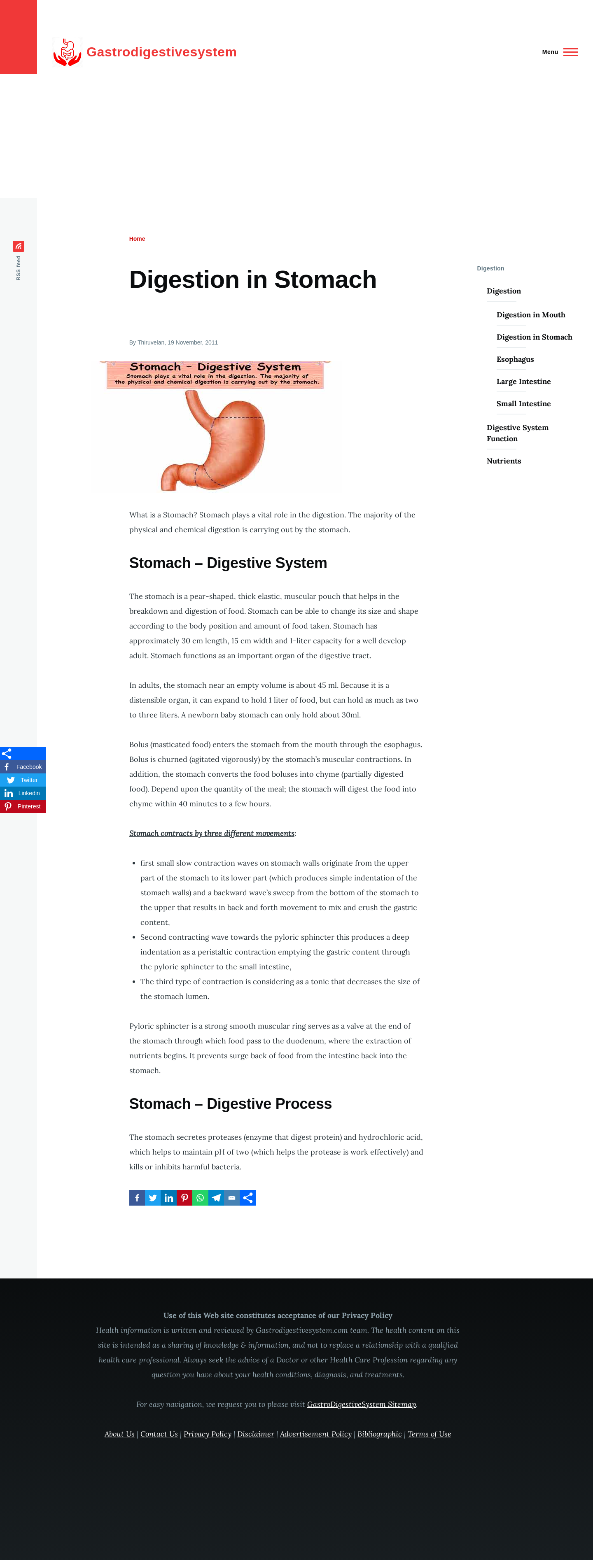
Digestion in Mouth (531, 314)
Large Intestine (524, 381)
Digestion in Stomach (534, 337)
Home (137, 238)
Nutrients (504, 461)
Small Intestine (524, 403)
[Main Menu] (558, 51)
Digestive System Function (518, 433)
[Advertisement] (296, 136)
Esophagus (515, 359)
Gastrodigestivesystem (161, 51)
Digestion (504, 291)
